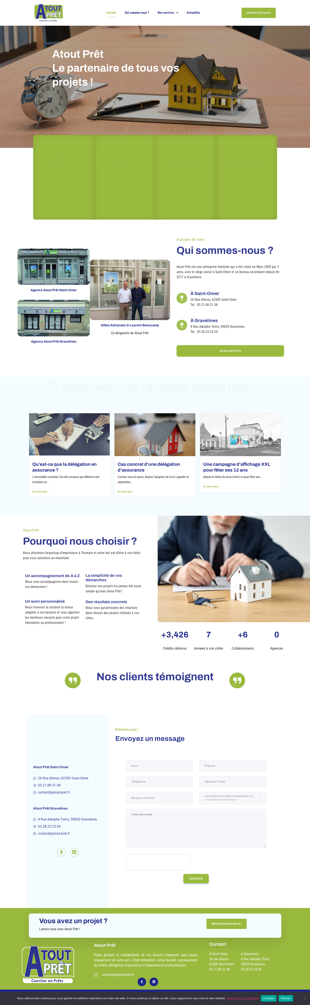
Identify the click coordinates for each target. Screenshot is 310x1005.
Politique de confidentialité (242, 998)
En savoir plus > (40, 491)
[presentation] (158, 862)
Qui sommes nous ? (137, 13)
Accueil (111, 13)
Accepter (268, 998)
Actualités (193, 13)
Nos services (168, 12)
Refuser (286, 998)
